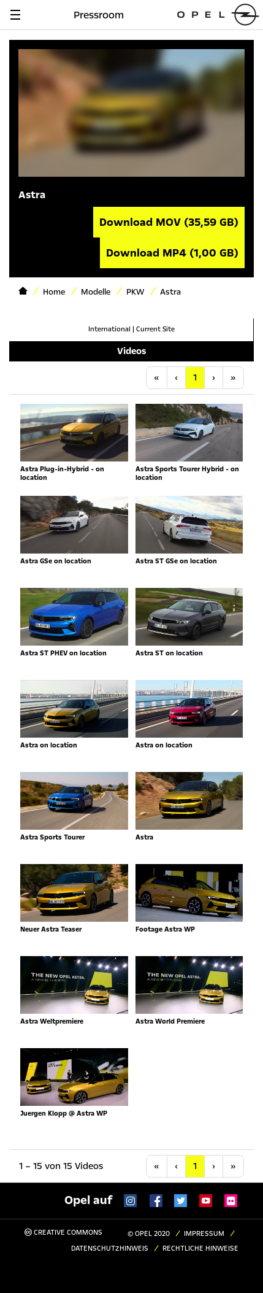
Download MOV (168, 222)
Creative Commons (63, 1232)
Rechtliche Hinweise (200, 1248)
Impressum (204, 1233)
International (109, 329)
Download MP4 (172, 252)
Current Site (155, 329)
